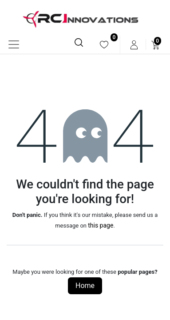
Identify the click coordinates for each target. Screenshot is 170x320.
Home (85, 285)
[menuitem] (104, 45)
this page (100, 225)
